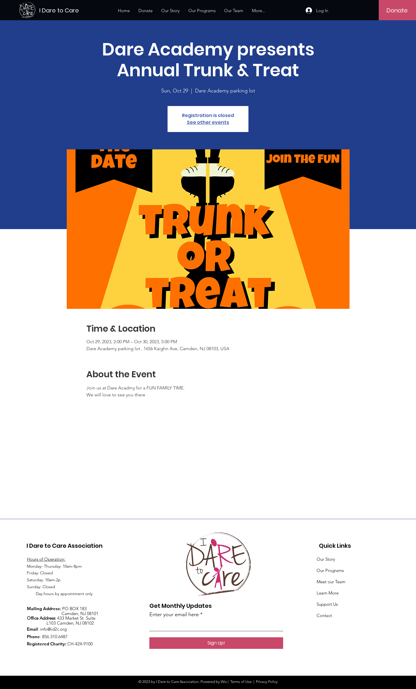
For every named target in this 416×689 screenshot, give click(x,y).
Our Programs (330, 570)
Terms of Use (241, 681)
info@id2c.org (53, 629)
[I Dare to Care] (65, 10)
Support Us (327, 604)
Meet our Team (331, 581)
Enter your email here (174, 614)
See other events (208, 122)
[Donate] (397, 10)
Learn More (328, 593)
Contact (324, 615)
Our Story (326, 559)
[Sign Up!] (216, 643)
